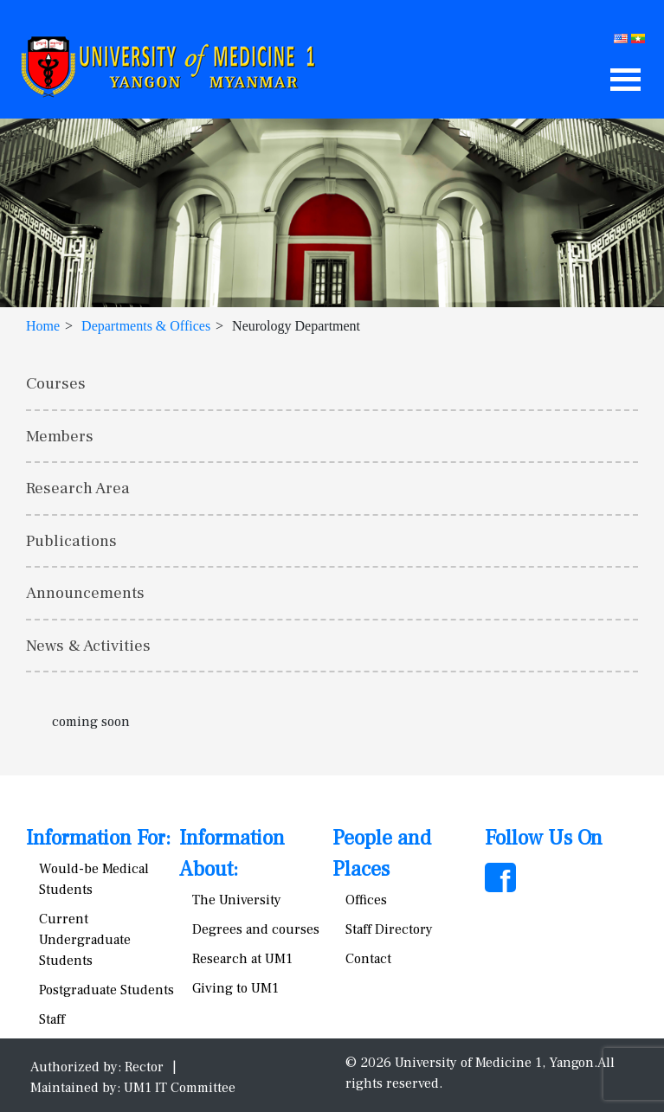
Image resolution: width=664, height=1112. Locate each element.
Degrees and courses (255, 929)
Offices (366, 900)
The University (236, 900)
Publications (71, 540)
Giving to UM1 (235, 988)
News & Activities (88, 645)
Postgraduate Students (106, 990)
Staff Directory (389, 929)
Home (43, 325)
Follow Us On (544, 838)
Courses (56, 383)
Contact (368, 958)
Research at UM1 (242, 958)
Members (59, 436)
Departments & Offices (145, 325)
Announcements (85, 592)
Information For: (98, 838)
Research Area (78, 488)
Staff (52, 1019)
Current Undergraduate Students (85, 939)
